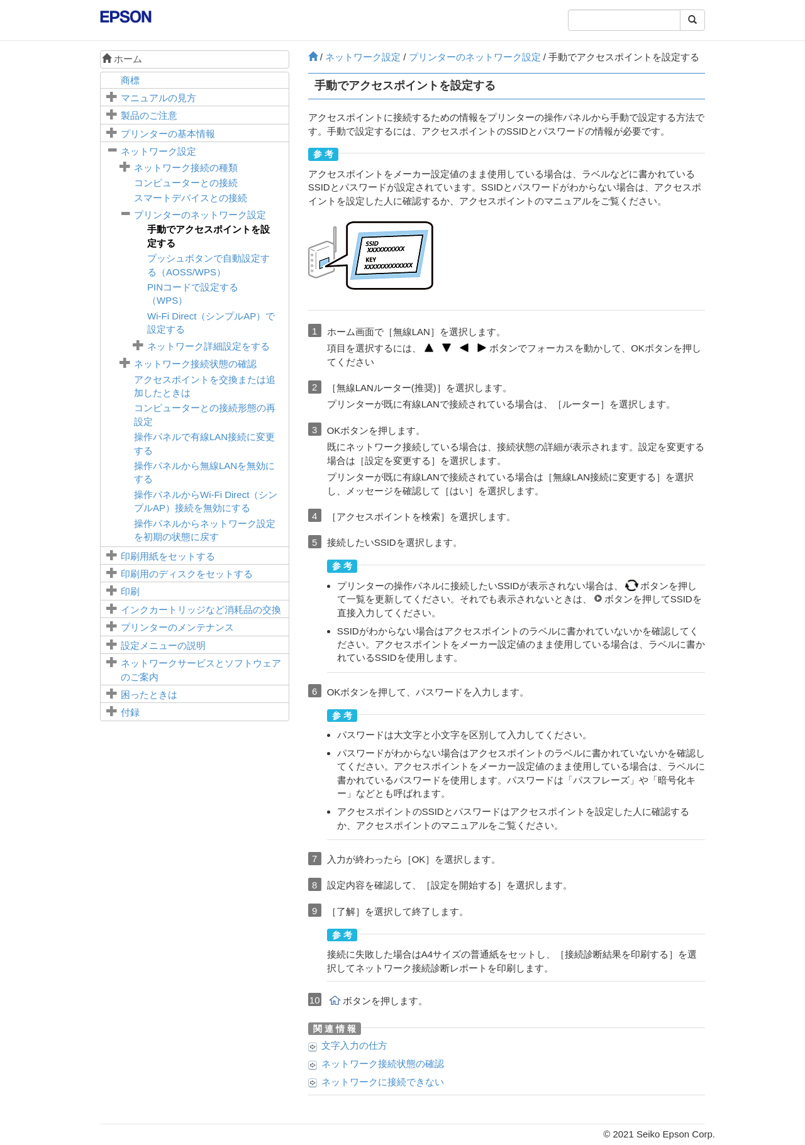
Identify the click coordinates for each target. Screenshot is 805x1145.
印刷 (130, 591)
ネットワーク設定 (158, 151)
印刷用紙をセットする (168, 556)
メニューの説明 (163, 645)
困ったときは (149, 694)
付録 (130, 712)
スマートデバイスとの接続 (190, 197)
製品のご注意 (149, 115)
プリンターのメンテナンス (177, 627)
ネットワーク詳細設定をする (208, 346)
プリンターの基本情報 (168, 133)
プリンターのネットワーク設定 (200, 214)
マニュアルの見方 (158, 97)
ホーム (122, 58)
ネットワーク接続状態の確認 (195, 363)
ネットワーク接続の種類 (186, 167)
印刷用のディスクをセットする (187, 573)
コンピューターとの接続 (186, 182)
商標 (130, 80)
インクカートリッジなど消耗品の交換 (201, 609)
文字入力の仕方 (354, 1045)
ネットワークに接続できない (382, 1081)
